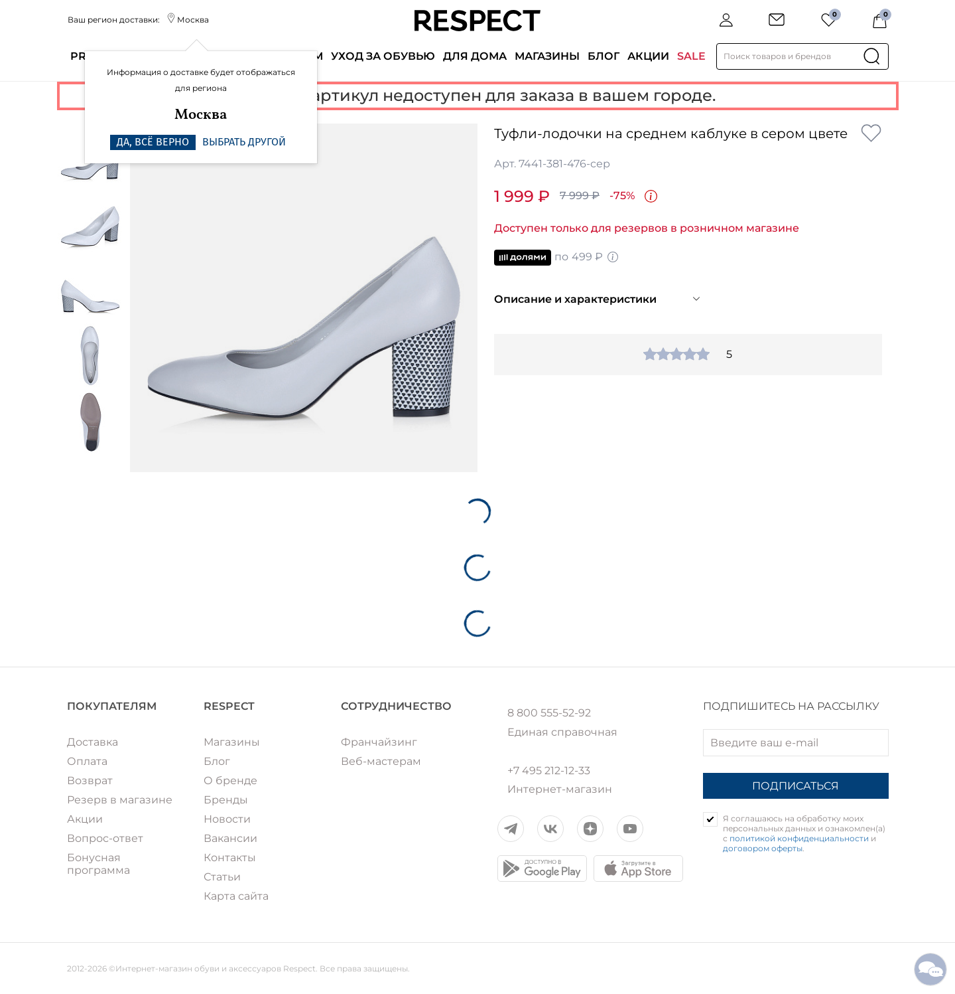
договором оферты (762, 848)
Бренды (226, 799)
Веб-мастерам (381, 761)
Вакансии (230, 838)
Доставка (92, 742)
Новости (227, 819)
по (556, 258)
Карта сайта (236, 896)
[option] (304, 298)
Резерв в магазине (119, 799)
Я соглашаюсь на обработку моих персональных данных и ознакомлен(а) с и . (804, 833)
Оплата (87, 761)
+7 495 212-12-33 (548, 771)
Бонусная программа (98, 863)
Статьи (222, 876)
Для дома (475, 56)
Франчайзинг (379, 742)
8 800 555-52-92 (549, 713)
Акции (648, 56)
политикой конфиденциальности (799, 838)
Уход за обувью (383, 56)
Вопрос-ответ (105, 838)
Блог (603, 56)
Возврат (90, 780)
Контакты (230, 857)
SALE (691, 56)
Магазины (547, 56)
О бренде (230, 780)
